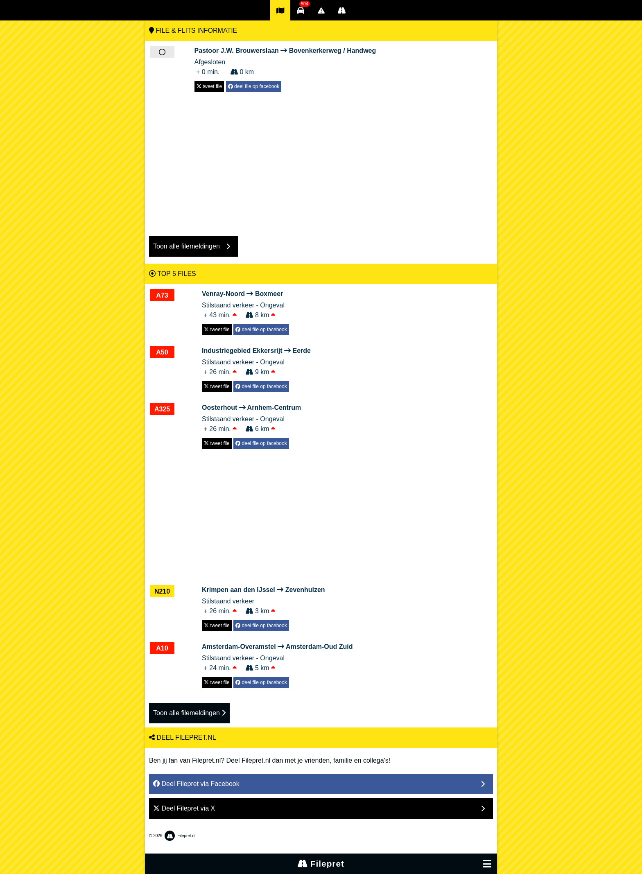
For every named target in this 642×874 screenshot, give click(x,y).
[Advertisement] (321, 160)
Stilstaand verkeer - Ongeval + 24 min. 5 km (277, 656)
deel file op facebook (253, 86)
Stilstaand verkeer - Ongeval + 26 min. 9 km (256, 360)
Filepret (321, 863)
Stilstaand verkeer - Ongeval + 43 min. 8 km (245, 303)
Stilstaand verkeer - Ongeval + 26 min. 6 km (251, 417)
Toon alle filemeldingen (189, 712)
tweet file (209, 86)
